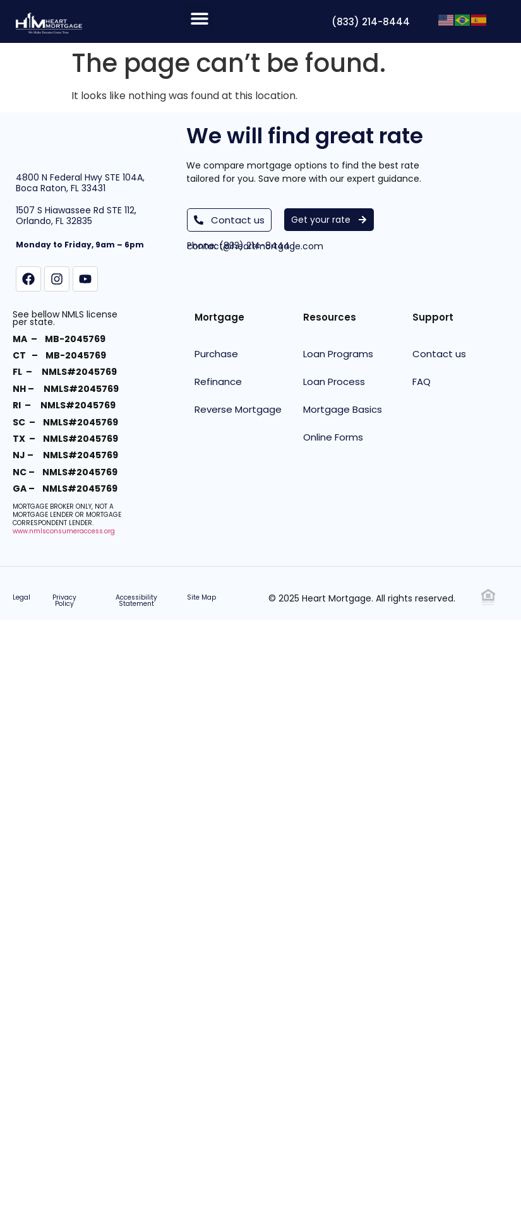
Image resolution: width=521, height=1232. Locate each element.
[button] (199, 18)
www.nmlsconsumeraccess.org (64, 530)
